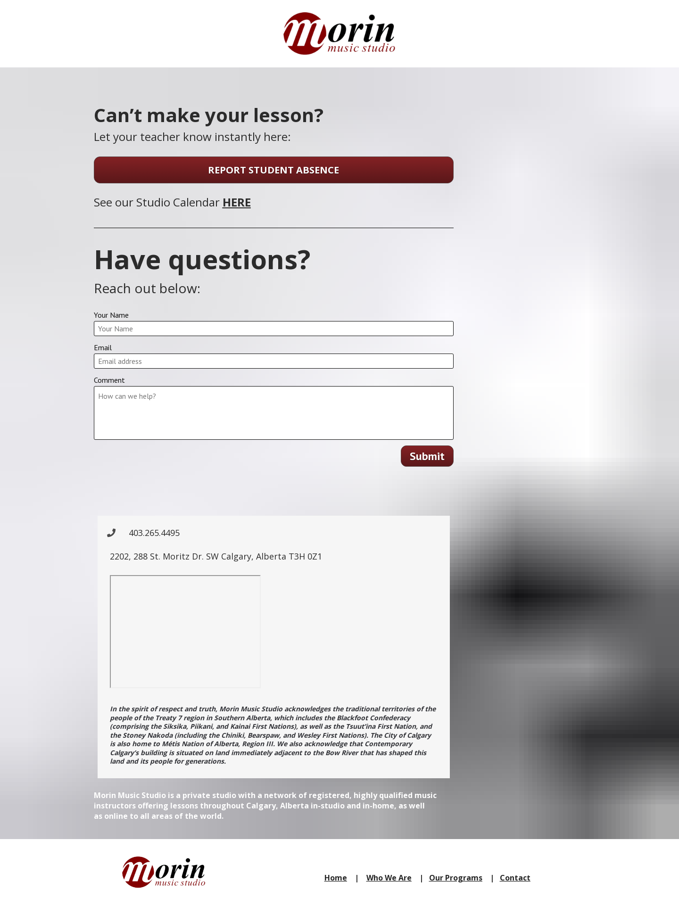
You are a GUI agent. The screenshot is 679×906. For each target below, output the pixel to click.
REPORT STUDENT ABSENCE (273, 170)
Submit (427, 456)
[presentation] (273, 491)
